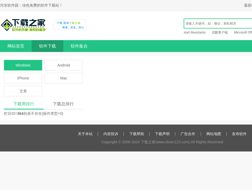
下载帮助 (136, 134)
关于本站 (85, 134)
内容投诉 (110, 134)
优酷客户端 (220, 32)
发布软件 (239, 134)
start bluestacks (195, 32)
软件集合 (79, 46)
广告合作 (187, 134)
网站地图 (213, 134)
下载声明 (162, 134)
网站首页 (15, 46)
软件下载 (47, 46)
